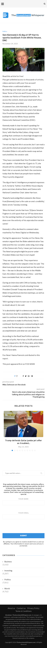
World (7, 588)
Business (8, 561)
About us (11, 608)
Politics (5, 31)
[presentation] (24, 526)
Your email (23, 515)
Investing (8, 570)
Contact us (21, 608)
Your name (23, 501)
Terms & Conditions (23, 611)
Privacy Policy (33, 608)
